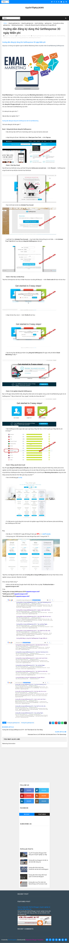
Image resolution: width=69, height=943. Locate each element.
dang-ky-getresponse (14, 23)
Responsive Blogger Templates (34, 940)
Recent (27, 814)
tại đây (20, 477)
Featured (42, 814)
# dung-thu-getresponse (27, 722)
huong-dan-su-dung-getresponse (19, 38)
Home (5, 23)
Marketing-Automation (17, 25)
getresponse (48, 23)
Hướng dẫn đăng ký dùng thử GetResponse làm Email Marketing (20, 121)
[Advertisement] (34, 765)
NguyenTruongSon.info (34, 7)
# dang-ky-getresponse (13, 722)
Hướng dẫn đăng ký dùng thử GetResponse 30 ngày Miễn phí (23, 42)
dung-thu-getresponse (27, 23)
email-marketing (39, 23)
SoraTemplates (12, 940)
